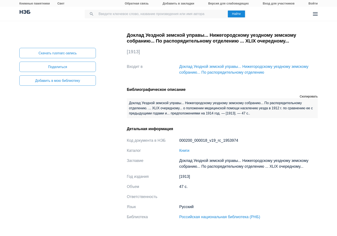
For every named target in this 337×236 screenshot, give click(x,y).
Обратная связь (137, 3)
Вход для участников (279, 3)
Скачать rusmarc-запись (57, 53)
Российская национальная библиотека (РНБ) (219, 217)
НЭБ (25, 12)
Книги (184, 150)
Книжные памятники (34, 3)
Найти (236, 13)
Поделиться (57, 67)
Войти (313, 3)
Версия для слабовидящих (228, 3)
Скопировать (309, 96)
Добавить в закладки (178, 3)
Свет (60, 3)
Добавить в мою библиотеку (57, 80)
